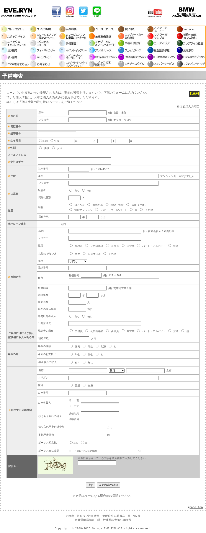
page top (196, 504)
